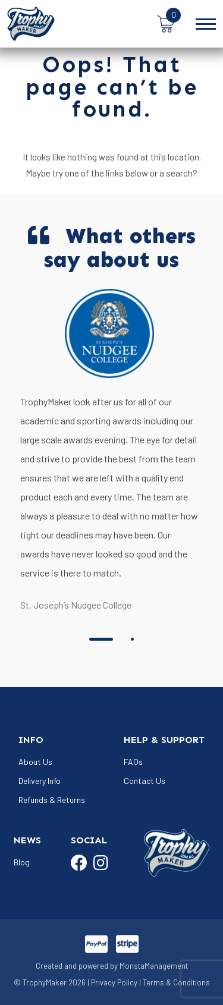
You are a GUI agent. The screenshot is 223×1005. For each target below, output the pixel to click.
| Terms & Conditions (174, 982)
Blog (22, 862)
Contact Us (144, 781)
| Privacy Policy (112, 982)
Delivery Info (39, 781)
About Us (35, 762)
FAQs (133, 762)
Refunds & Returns (51, 800)
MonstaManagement (154, 966)
